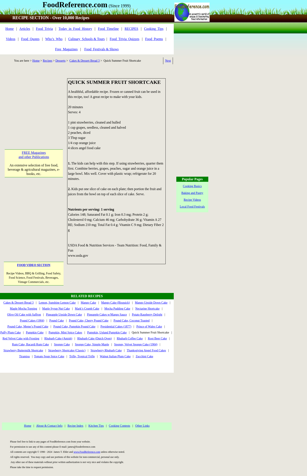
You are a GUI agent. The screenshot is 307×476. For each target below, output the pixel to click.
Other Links (142, 425)
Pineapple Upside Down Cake (64, 314)
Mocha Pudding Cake (117, 308)
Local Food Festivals (192, 206)
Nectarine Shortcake (147, 308)
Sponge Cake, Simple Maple (92, 344)
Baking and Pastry (192, 193)
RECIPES (131, 29)
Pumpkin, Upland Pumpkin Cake (107, 332)
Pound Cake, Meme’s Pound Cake (27, 326)
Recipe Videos (192, 199)
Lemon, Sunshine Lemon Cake (57, 302)
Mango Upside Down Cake (151, 302)
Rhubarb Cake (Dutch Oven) (94, 338)
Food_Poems (154, 39)
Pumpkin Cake (34, 332)
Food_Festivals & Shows (101, 49)
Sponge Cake (62, 344)
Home (9, 29)
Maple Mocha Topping (23, 308)
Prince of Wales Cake (149, 326)
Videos (10, 39)
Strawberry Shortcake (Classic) (66, 350)
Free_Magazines (66, 49)
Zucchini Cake (144, 356)
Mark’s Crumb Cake (87, 308)
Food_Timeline (108, 29)
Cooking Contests (119, 425)
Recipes (47, 60)
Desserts (60, 60)
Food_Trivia (44, 29)
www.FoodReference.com (87, 451)
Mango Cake (88, 302)
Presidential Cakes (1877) (115, 326)
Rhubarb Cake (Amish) (58, 338)
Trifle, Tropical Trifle (82, 356)
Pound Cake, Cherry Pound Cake (88, 320)
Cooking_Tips (154, 29)
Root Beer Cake (157, 338)
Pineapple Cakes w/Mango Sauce (107, 314)
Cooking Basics (192, 186)
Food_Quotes (30, 39)
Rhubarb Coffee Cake (130, 338)
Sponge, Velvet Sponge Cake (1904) (135, 344)
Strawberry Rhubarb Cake (106, 350)
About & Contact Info (49, 425)
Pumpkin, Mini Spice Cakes (65, 332)
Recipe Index (75, 425)
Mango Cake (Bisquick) (115, 302)
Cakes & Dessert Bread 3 (85, 60)
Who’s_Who (53, 39)
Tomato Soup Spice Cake (49, 356)
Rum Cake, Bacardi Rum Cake (30, 344)
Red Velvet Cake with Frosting (21, 338)
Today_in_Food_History (75, 29)
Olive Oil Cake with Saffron (24, 314)
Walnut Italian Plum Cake (115, 356)
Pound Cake (56, 320)
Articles (24, 29)
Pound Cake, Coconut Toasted (131, 320)
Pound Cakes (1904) (32, 320)
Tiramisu (24, 356)
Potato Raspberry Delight (147, 314)
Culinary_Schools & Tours (86, 39)
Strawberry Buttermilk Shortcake (23, 350)
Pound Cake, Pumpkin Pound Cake (74, 326)
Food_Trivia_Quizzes (124, 39)
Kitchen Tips (96, 425)
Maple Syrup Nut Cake (56, 308)
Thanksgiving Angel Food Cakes (146, 350)
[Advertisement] (33, 105)
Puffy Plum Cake (10, 332)
